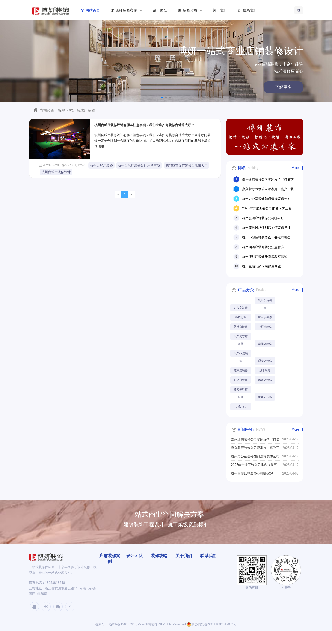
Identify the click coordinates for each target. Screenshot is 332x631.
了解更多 (244, 87)
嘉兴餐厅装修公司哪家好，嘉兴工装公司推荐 (255, 450)
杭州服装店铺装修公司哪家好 (263, 218)
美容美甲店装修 (241, 391)
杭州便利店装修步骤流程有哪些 (264, 256)
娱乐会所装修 (265, 301)
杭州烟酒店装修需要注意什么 (263, 247)
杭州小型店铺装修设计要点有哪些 (266, 237)
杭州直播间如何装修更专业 (261, 266)
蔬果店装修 (241, 370)
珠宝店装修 (265, 317)
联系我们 (249, 10)
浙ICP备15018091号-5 (124, 625)
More (295, 168)
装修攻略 (192, 10)
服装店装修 (265, 397)
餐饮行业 (240, 317)
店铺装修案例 (128, 10)
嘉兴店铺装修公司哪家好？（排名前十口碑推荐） (255, 441)
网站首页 (92, 10)
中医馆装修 (265, 327)
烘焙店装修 (241, 380)
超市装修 (265, 370)
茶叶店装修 (241, 327)
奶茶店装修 (265, 380)
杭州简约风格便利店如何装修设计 (266, 227)
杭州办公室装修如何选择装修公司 (266, 198)
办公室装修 (241, 307)
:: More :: (241, 407)
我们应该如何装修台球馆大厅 (187, 165)
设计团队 (163, 10)
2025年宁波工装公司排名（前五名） (268, 208)
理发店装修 (265, 361)
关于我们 (223, 10)
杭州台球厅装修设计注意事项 (139, 165)
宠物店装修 (265, 344)
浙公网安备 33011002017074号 (212, 624)
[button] (162, 97)
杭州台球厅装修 (101, 165)
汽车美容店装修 (241, 337)
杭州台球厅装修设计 (56, 172)
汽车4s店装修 (241, 354)
